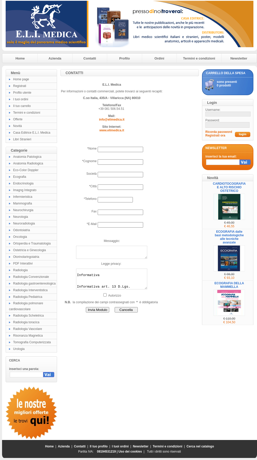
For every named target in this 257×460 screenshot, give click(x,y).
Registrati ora (215, 135)
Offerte (17, 119)
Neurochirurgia (23, 210)
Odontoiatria (21, 230)
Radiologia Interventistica (30, 290)
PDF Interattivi (23, 263)
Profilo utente (22, 92)
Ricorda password (218, 132)
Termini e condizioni (199, 58)
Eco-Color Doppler (26, 170)
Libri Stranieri (22, 139)
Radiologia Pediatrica (27, 297)
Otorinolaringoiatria (26, 257)
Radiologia (20, 270)
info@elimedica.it (111, 119)
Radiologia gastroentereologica (34, 283)
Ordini (159, 58)
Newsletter (238, 58)
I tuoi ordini (20, 99)
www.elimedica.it (111, 130)
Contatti (90, 58)
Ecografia (19, 177)
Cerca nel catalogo (200, 446)
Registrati (19, 86)
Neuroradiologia (24, 223)
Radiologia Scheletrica (28, 315)
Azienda (55, 58)
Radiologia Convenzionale (31, 277)
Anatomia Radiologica (28, 163)
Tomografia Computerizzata (32, 342)
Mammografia (22, 203)
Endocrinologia (23, 183)
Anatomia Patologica (27, 157)
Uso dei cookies (130, 451)
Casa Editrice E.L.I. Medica (31, 132)
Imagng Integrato (24, 190)
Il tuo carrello (22, 106)
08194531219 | (107, 451)
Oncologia (20, 237)
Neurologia (20, 217)
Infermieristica (22, 197)
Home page (21, 79)
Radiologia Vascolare (27, 329)
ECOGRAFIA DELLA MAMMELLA (229, 285)
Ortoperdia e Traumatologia (32, 243)
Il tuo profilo (99, 446)
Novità (17, 126)
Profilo (124, 58)
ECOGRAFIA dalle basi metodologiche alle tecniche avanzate (229, 237)
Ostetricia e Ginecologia (29, 250)
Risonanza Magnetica (28, 335)
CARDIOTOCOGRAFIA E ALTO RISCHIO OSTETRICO (229, 187)
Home (20, 58)
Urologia (19, 349)
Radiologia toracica (26, 322)
